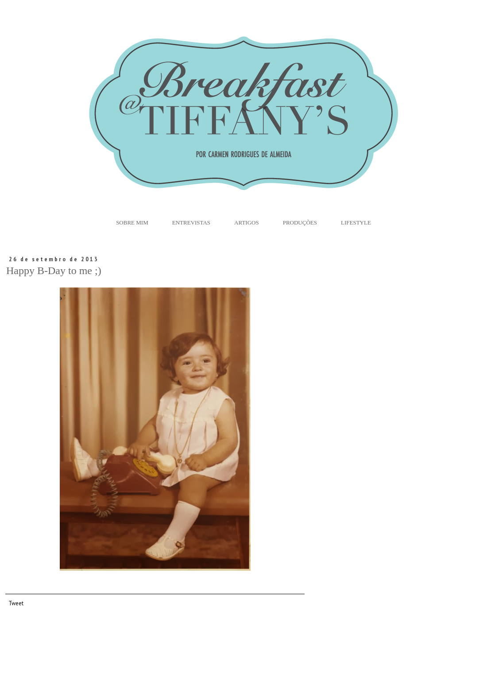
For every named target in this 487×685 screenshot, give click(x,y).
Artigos (246, 222)
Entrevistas (191, 222)
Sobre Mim (132, 222)
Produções (300, 222)
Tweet (15, 603)
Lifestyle (356, 222)
